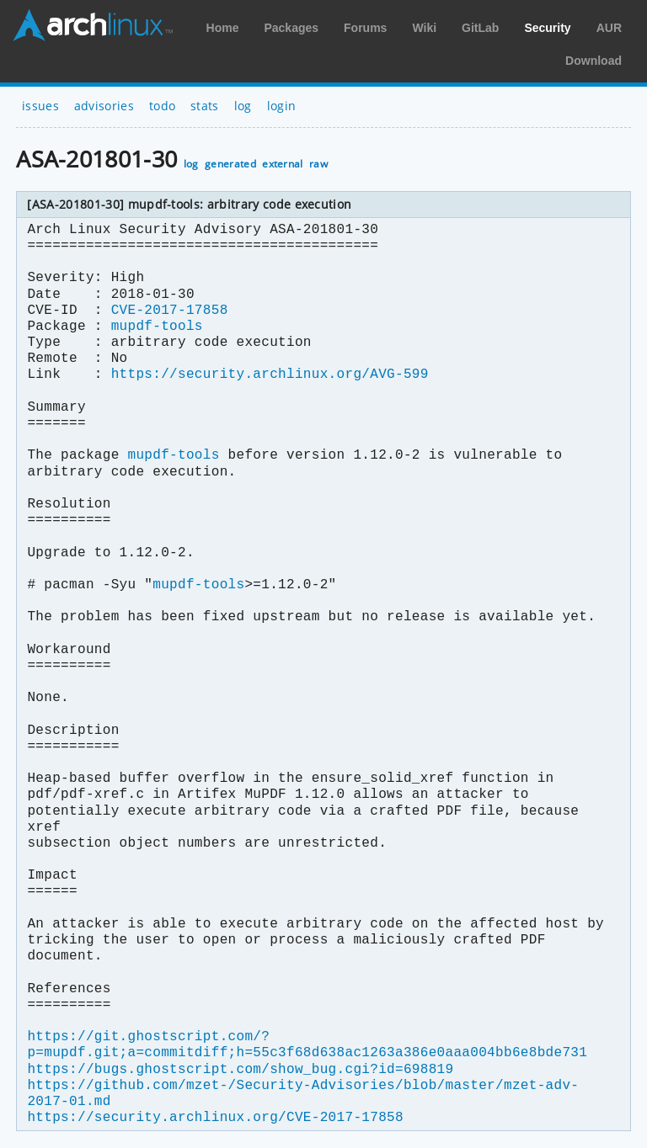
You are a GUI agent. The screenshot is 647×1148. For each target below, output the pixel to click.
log (243, 106)
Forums (365, 28)
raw (318, 164)
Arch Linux (93, 25)
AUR (609, 28)
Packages (291, 28)
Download (593, 60)
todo (162, 106)
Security (547, 28)
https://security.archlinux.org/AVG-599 (270, 374)
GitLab (480, 28)
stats (204, 106)
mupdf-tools (157, 326)
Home (222, 28)
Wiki (424, 28)
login (282, 106)
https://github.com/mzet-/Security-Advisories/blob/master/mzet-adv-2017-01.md (303, 1093)
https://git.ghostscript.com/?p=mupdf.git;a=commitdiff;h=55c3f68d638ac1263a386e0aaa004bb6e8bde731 (307, 1045)
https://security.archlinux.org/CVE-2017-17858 (215, 1117)
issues (40, 106)
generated (230, 164)
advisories (104, 106)
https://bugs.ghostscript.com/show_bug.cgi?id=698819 (240, 1069)
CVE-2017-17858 (169, 310)
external (282, 164)
